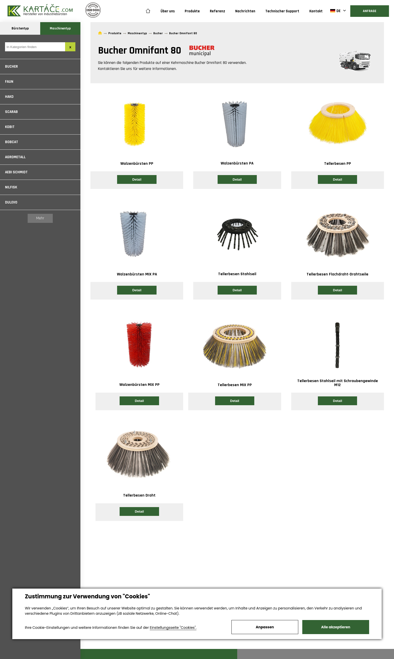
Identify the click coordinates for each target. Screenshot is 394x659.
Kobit (10, 127)
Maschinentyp (60, 28)
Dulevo (11, 202)
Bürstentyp (20, 28)
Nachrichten (245, 11)
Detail (136, 179)
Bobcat (11, 142)
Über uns (168, 11)
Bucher (11, 66)
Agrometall (15, 157)
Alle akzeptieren (335, 627)
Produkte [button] (192, 11)
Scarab (11, 111)
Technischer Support (282, 11)
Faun (9, 81)
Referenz (217, 11)
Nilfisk (11, 187)
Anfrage (369, 11)
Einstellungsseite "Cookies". (173, 627)
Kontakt (316, 11)
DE (335, 10)
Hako (9, 96)
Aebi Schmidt (16, 172)
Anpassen (265, 627)
